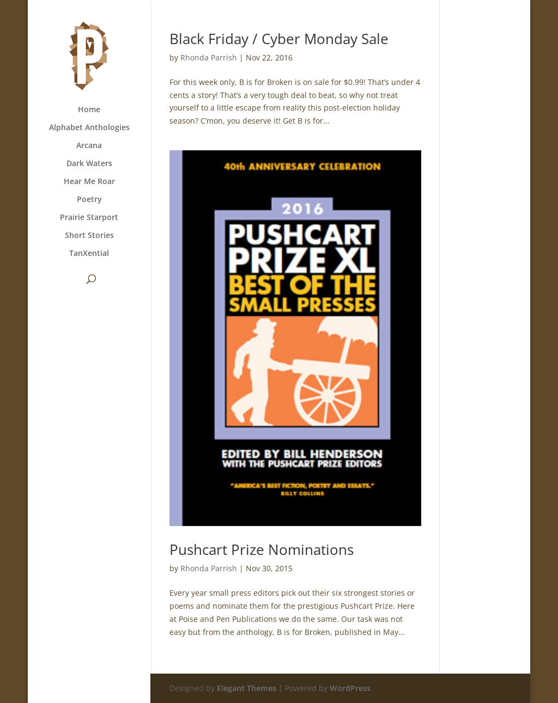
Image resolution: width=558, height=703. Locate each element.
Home (89, 110)
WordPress (350, 688)
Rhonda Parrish (208, 57)
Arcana (89, 146)
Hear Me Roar (89, 182)
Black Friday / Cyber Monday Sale (279, 38)
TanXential (89, 253)
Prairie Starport (89, 217)
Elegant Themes (246, 688)
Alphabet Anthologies (89, 128)
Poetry (89, 199)
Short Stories (89, 235)
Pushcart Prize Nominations (261, 549)
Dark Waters (89, 164)
